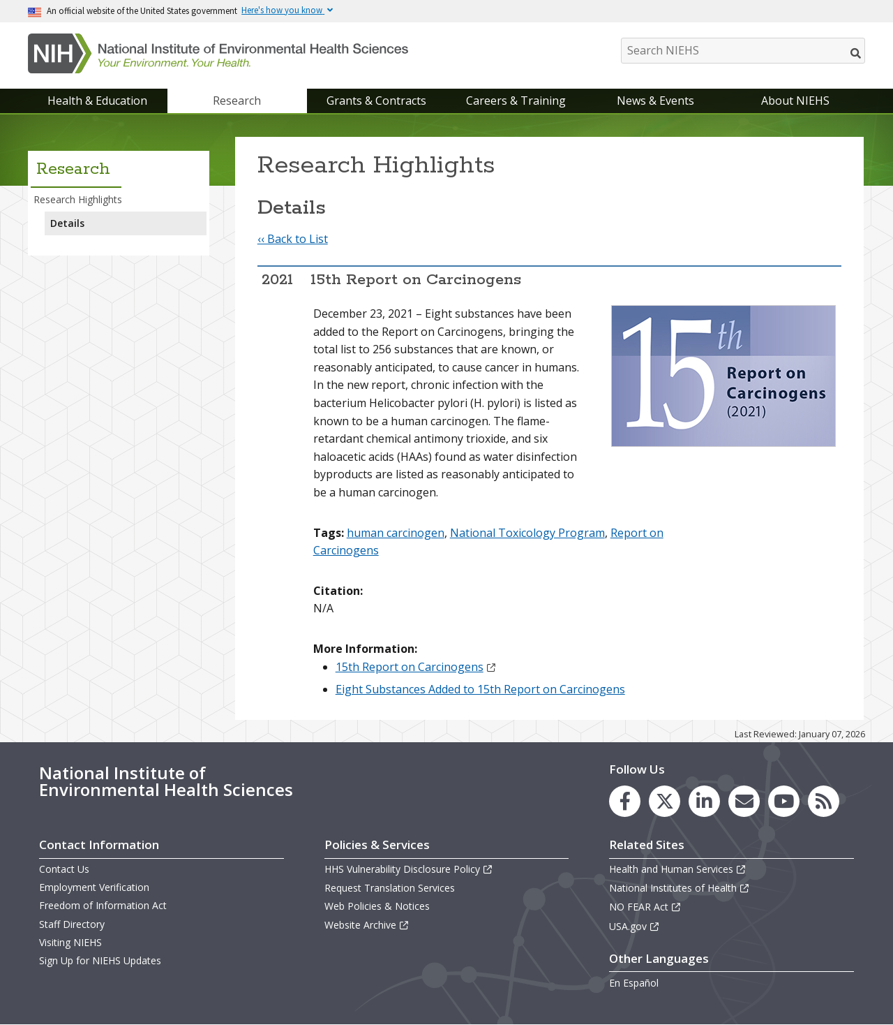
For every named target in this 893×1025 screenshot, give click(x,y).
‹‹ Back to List (292, 238)
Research (237, 100)
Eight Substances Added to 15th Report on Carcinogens (480, 689)
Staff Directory (72, 924)
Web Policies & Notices (377, 906)
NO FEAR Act (645, 906)
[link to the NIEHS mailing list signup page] (744, 801)
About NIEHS (795, 100)
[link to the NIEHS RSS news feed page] (823, 801)
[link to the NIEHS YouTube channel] (784, 801)
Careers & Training (516, 100)
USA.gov (634, 926)
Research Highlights (77, 199)
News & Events (655, 100)
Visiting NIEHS (70, 942)
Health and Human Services (677, 869)
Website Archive (367, 924)
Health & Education (97, 100)
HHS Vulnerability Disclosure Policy (408, 869)
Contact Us (64, 869)
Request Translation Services (389, 887)
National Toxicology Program (527, 532)
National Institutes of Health (679, 887)
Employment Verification (94, 887)
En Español (634, 982)
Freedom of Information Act (103, 905)
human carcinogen (395, 532)
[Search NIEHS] (743, 51)
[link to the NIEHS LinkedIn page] (704, 801)
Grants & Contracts (376, 100)
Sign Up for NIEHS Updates (100, 960)
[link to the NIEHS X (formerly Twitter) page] (664, 801)
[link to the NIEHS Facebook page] (624, 801)
